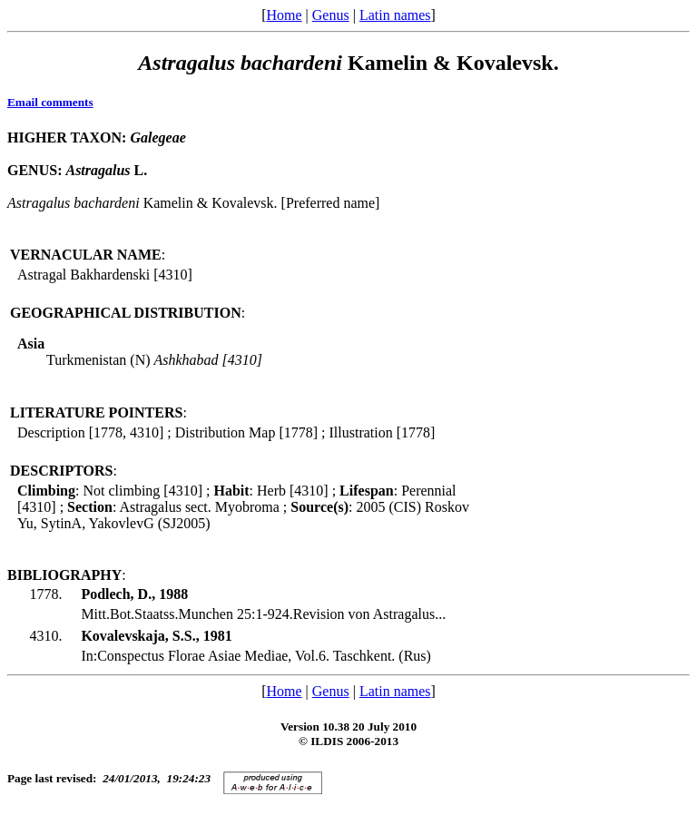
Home (283, 15)
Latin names (395, 15)
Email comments (50, 102)
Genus (330, 15)
